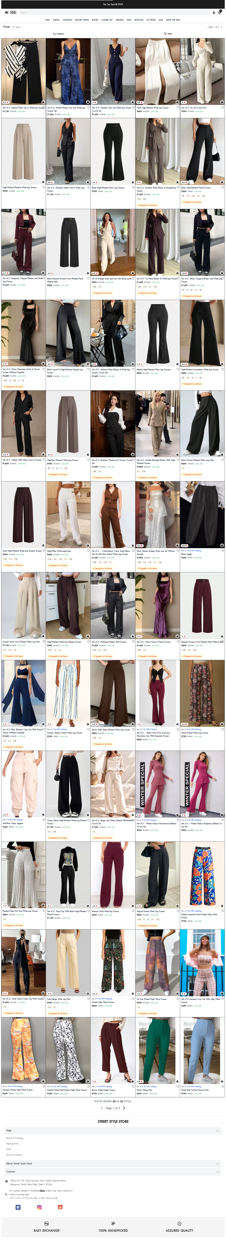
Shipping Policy (12, 1143)
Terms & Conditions (14, 1154)
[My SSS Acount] (213, 12)
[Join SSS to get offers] (60, 1207)
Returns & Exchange (14, 1137)
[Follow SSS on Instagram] (39, 1207)
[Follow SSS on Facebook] (18, 1207)
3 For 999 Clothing (194, 550)
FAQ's (8, 1149)
